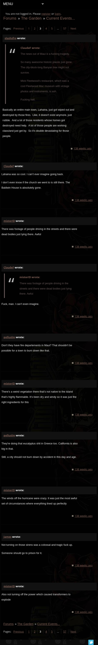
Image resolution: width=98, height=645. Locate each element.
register (46, 14)
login (58, 14)
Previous (18, 28)
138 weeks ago (82, 148)
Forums (9, 18)
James (7, 537)
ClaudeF (9, 166)
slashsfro (10, 38)
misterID (9, 221)
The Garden (31, 18)
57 (64, 28)
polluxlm (9, 337)
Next (73, 28)
